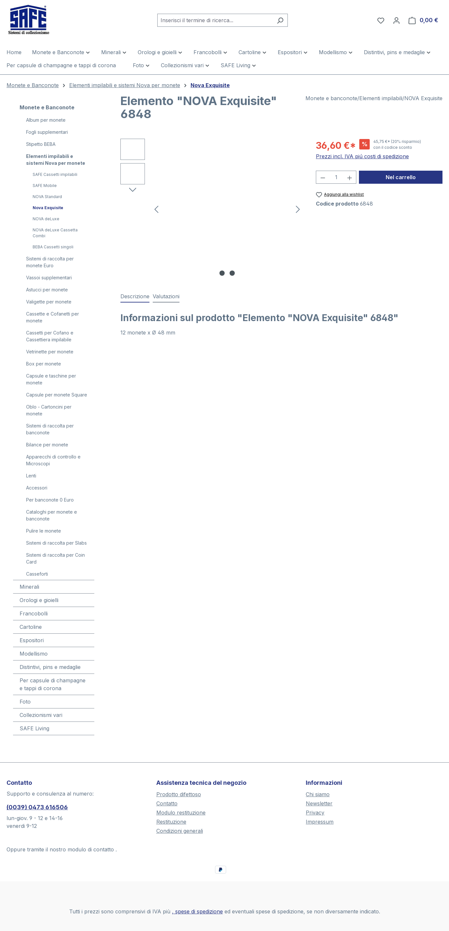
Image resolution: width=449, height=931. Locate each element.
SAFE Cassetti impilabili (55, 174)
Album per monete (46, 120)
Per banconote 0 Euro (50, 500)
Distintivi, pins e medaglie (50, 667)
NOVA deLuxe (46, 218)
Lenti (31, 475)
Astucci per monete (47, 289)
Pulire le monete (43, 531)
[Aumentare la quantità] (350, 177)
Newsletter (319, 803)
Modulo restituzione (181, 812)
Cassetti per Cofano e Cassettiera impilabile (49, 336)
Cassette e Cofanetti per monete (52, 317)
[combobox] (215, 20)
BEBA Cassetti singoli (53, 246)
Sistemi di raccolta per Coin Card (55, 558)
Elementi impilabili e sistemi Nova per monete (55, 159)
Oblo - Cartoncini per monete (48, 410)
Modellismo (34, 653)
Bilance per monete (47, 444)
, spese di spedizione (197, 911)
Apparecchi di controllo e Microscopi (53, 460)
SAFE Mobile (45, 185)
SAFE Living (34, 728)
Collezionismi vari (41, 715)
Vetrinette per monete (49, 351)
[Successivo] (298, 209)
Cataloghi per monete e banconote (51, 515)
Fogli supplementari (47, 132)
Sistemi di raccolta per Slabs (56, 543)
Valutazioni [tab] (166, 296)
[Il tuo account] (396, 20)
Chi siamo (318, 794)
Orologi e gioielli (39, 600)
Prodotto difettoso (178, 794)
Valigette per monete (48, 301)
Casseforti (37, 574)
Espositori (32, 640)
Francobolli (34, 613)
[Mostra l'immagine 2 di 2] (232, 273)
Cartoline (31, 627)
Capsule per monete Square (56, 394)
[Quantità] (336, 177)
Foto (25, 701)
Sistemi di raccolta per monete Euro (50, 262)
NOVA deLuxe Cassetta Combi (55, 232)
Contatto (167, 803)
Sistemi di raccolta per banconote (50, 429)
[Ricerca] (280, 20)
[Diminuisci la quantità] (323, 177)
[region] (211, 209)
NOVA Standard (47, 196)
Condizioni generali (179, 831)
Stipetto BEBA (40, 144)
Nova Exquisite (48, 207)
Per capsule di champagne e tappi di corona (52, 684)
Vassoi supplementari (49, 277)
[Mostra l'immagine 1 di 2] (222, 273)
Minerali (29, 586)
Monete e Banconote (47, 107)
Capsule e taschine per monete (51, 379)
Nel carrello (401, 177)
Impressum (319, 821)
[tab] (134, 297)
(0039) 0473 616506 (37, 807)
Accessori (36, 487)
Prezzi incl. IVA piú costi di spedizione (362, 156)
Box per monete (43, 363)
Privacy (315, 812)
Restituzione (171, 821)
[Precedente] (156, 209)
